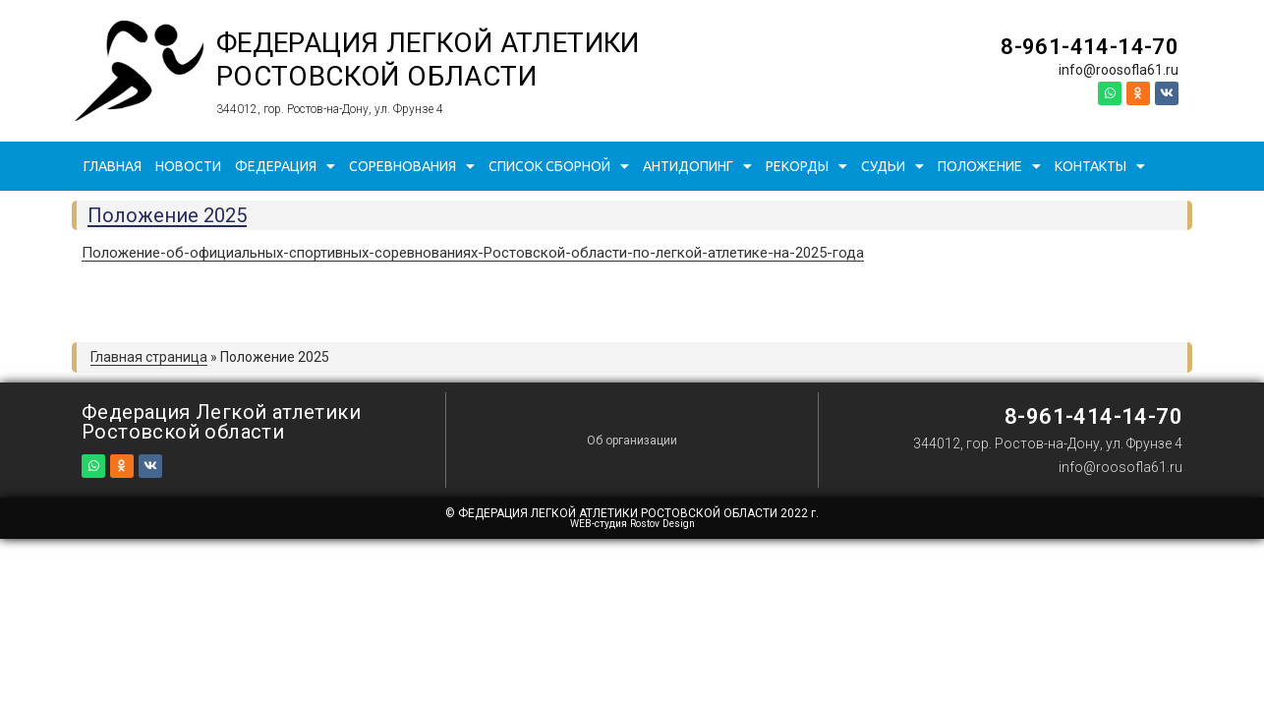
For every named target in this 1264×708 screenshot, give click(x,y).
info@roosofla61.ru (1118, 70)
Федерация (285, 166)
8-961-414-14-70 (1089, 46)
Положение (989, 166)
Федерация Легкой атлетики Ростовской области (428, 59)
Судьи (892, 166)
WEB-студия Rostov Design (632, 523)
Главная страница (148, 357)
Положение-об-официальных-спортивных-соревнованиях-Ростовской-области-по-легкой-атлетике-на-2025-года (473, 253)
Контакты (1100, 166)
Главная (113, 166)
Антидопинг (697, 166)
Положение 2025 (167, 215)
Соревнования (412, 166)
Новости (188, 166)
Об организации (632, 440)
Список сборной (558, 166)
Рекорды (806, 166)
